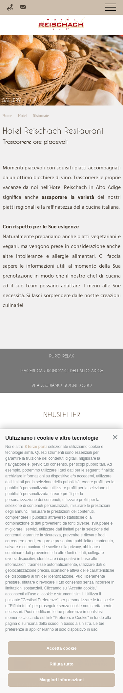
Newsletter (61, 414)
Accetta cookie (62, 648)
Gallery (11, 101)
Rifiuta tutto (61, 664)
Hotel (22, 115)
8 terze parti (36, 446)
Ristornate (41, 115)
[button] (115, 437)
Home (7, 115)
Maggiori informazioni (61, 679)
